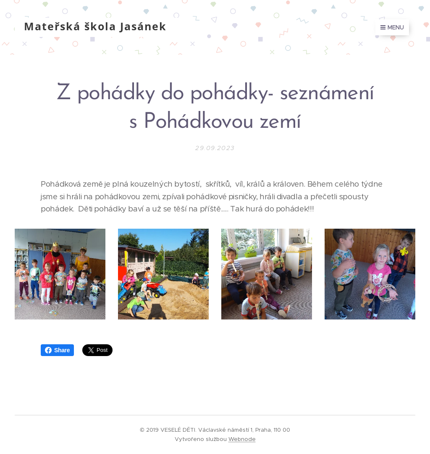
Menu (392, 27)
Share (57, 350)
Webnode (242, 439)
